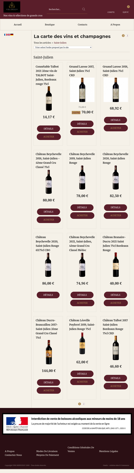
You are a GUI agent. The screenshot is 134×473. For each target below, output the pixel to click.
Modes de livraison (47, 451)
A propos (10, 451)
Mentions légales (108, 451)
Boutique (50, 24)
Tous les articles (42, 42)
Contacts (82, 24)
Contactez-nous (13, 455)
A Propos (115, 24)
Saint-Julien (60, 42)
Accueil (18, 24)
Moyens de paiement (47, 455)
